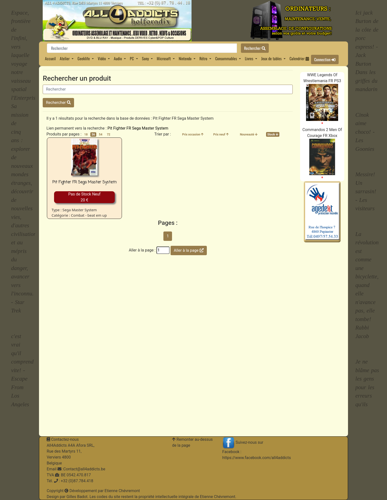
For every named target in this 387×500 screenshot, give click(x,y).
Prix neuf (221, 134)
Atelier (65, 58)
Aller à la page (188, 250)
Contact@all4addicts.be (84, 469)
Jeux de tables (272, 58)
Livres (249, 58)
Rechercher (255, 48)
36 (93, 134)
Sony (146, 58)
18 (86, 134)
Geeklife (84, 58)
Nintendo (186, 58)
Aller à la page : (142, 250)
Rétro (203, 58)
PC (132, 58)
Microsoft (164, 58)
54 (100, 134)
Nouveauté (249, 134)
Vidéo (102, 58)
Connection (324, 59)
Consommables (226, 58)
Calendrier (299, 58)
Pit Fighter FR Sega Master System (137, 128)
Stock (272, 134)
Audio (118, 58)
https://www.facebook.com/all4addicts (256, 457)
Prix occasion (192, 134)
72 (108, 134)
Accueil (50, 58)
